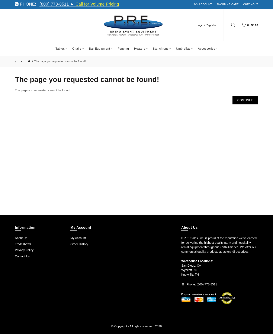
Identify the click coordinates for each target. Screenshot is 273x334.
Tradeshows (23, 244)
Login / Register (206, 25)
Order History (79, 244)
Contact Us (22, 256)
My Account (203, 4)
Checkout (250, 4)
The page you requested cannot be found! (60, 61)
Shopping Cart (227, 4)
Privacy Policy (24, 250)
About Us (21, 238)
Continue (245, 100)
